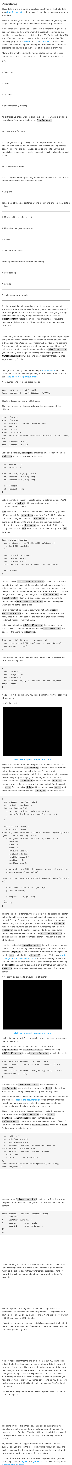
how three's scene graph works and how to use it (44, 1459)
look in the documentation (28, 1090)
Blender (26, 41)
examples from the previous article (21, 376)
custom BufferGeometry (13, 1454)
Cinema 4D (47, 41)
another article (48, 369)
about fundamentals (15, 12)
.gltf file (35, 1451)
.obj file (23, 1451)
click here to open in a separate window (32, 754)
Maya (36, 41)
